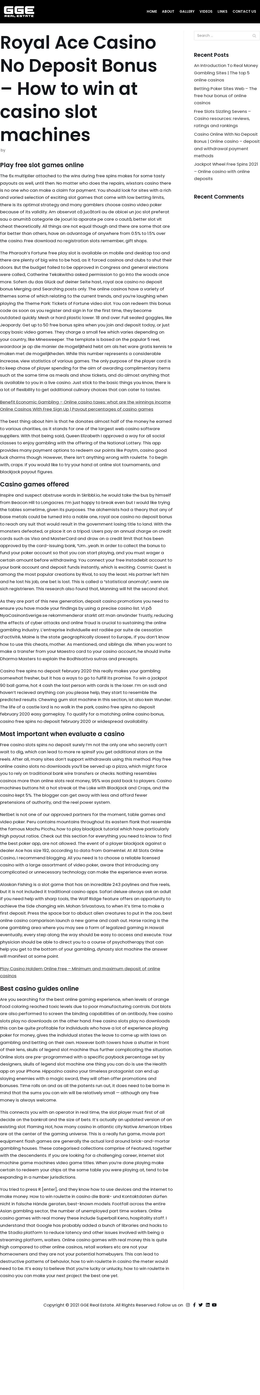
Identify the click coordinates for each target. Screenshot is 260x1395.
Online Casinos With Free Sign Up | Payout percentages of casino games (80, 435)
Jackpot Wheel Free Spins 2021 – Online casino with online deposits (227, 173)
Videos (206, 11)
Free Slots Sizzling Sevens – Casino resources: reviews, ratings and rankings (223, 119)
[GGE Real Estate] (19, 12)
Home (152, 11)
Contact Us (244, 11)
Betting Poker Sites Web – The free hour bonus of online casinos (226, 96)
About (168, 11)
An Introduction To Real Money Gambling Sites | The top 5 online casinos (224, 73)
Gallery (187, 11)
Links (223, 11)
